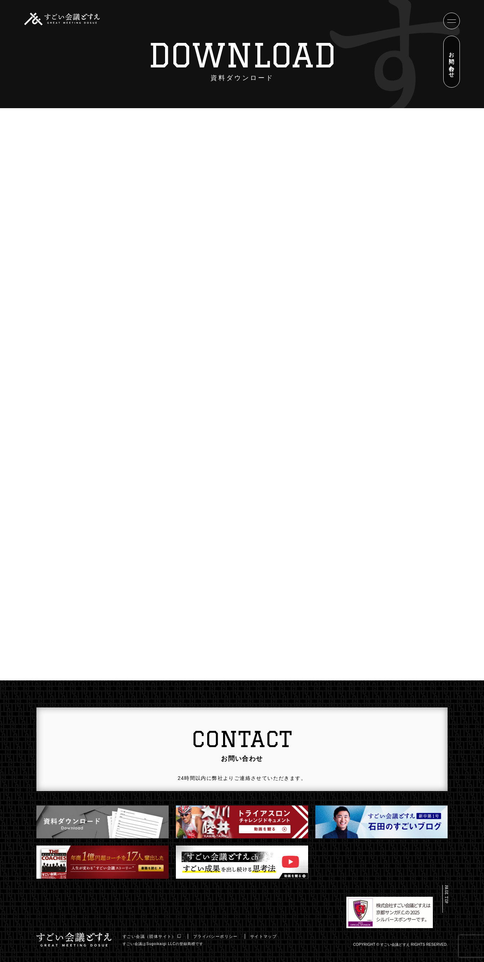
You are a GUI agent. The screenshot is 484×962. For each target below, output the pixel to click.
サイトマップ (266, 936)
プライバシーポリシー (218, 936)
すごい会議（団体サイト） (154, 936)
